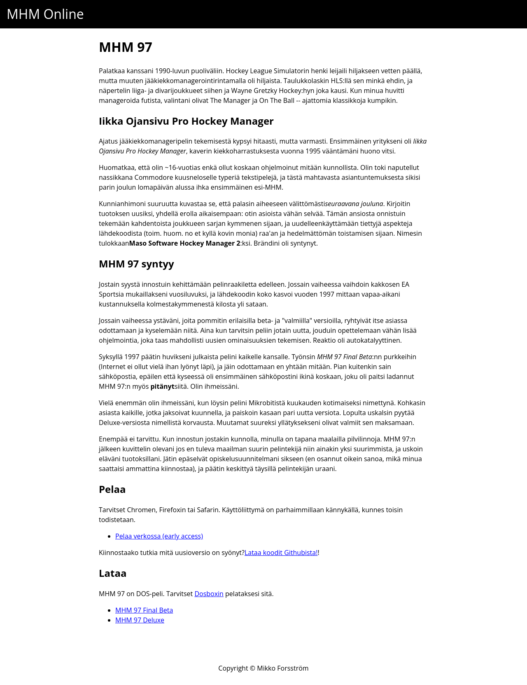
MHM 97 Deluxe (139, 620)
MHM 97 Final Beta (144, 610)
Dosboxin (209, 593)
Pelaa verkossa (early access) (159, 536)
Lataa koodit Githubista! (281, 552)
